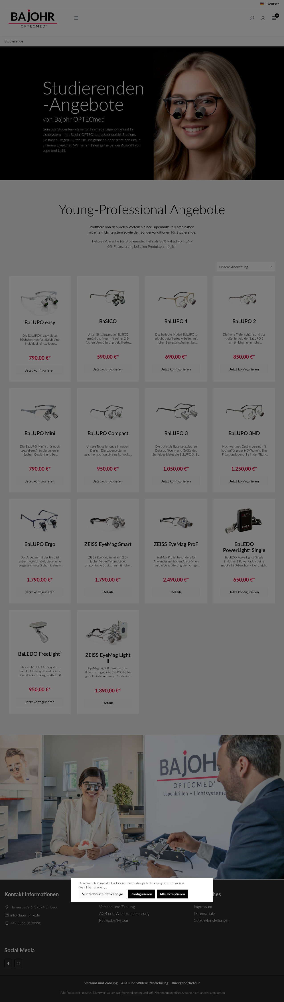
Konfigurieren (141, 894)
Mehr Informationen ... (92, 887)
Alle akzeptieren (172, 894)
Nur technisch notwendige (102, 894)
